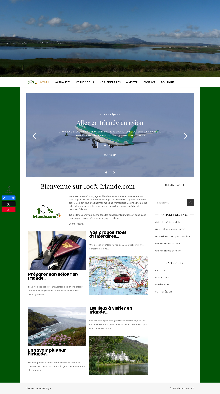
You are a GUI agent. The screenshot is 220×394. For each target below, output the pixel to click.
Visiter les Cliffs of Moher (168, 222)
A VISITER (132, 82)
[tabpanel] (110, 135)
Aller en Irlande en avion (110, 122)
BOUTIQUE (167, 82)
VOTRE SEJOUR (85, 82)
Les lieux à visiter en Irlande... (110, 310)
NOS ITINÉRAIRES (110, 82)
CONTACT (149, 82)
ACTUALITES (162, 277)
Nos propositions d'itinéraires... (108, 235)
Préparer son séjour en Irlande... (53, 277)
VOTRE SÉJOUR (110, 114)
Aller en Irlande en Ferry (168, 250)
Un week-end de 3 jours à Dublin (172, 236)
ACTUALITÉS (63, 82)
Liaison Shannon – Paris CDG (170, 229)
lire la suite (110, 145)
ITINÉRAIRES (162, 284)
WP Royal (46, 388)
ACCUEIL (45, 82)
